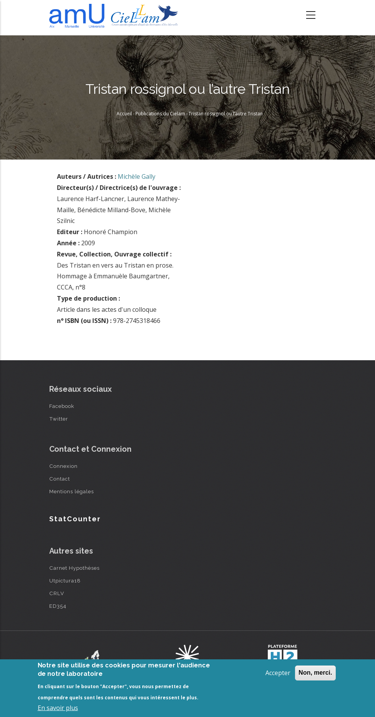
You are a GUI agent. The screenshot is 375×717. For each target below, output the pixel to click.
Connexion (63, 466)
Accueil (124, 113)
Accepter (277, 673)
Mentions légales (71, 491)
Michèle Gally (136, 176)
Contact (59, 479)
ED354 (58, 606)
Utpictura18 (65, 580)
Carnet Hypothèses (74, 568)
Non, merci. (315, 672)
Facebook (61, 406)
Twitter (58, 419)
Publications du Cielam (160, 113)
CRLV (56, 593)
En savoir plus (58, 708)
